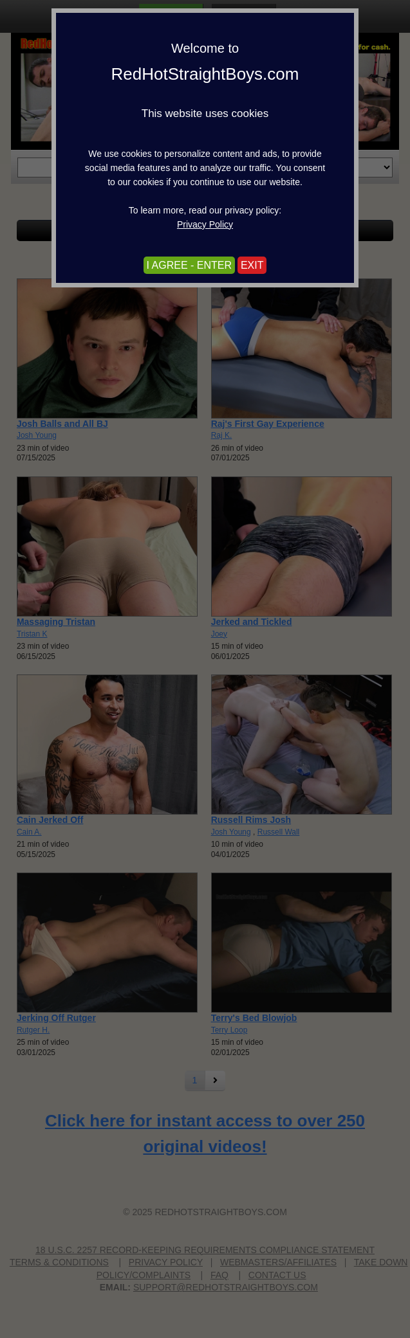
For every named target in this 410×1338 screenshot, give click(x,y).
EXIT (252, 265)
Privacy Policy (205, 224)
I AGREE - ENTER (189, 265)
